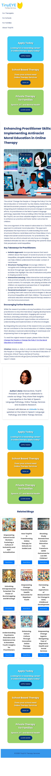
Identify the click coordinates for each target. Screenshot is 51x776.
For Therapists (8, 13)
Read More (9, 562)
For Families (7, 23)
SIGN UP (25, 82)
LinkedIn (33, 409)
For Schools (6, 18)
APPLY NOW (25, 56)
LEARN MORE (25, 110)
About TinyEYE (7, 28)
